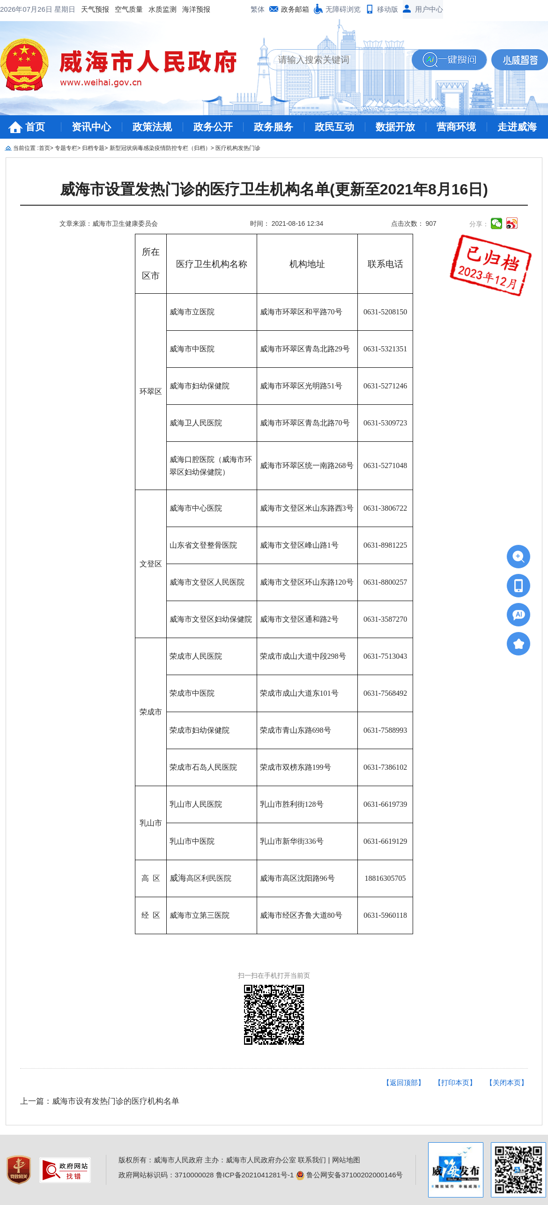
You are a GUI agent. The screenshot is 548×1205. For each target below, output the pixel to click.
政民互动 (334, 126)
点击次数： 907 (414, 223)
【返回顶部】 (404, 1082)
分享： (479, 224)
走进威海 (517, 126)
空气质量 (53, 9)
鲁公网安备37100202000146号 (349, 1175)
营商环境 (456, 126)
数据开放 (395, 126)
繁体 (258, 9)
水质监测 (87, 9)
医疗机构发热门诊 (237, 148)
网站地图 (346, 1160)
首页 (35, 126)
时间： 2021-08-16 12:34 (286, 223)
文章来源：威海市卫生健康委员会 (108, 223)
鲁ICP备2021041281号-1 (255, 1175)
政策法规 (152, 126)
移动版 (387, 9)
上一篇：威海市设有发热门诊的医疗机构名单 (99, 1101)
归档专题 (93, 148)
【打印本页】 (455, 1082)
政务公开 (213, 126)
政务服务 (273, 126)
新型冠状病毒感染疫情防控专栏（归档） (160, 148)
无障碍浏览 (343, 9)
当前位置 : (26, 148)
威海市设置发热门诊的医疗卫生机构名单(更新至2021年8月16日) (274, 189)
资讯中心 (91, 126)
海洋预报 (121, 9)
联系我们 (312, 1160)
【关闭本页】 (507, 1082)
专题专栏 (66, 148)
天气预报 (20, 9)
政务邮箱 (295, 9)
